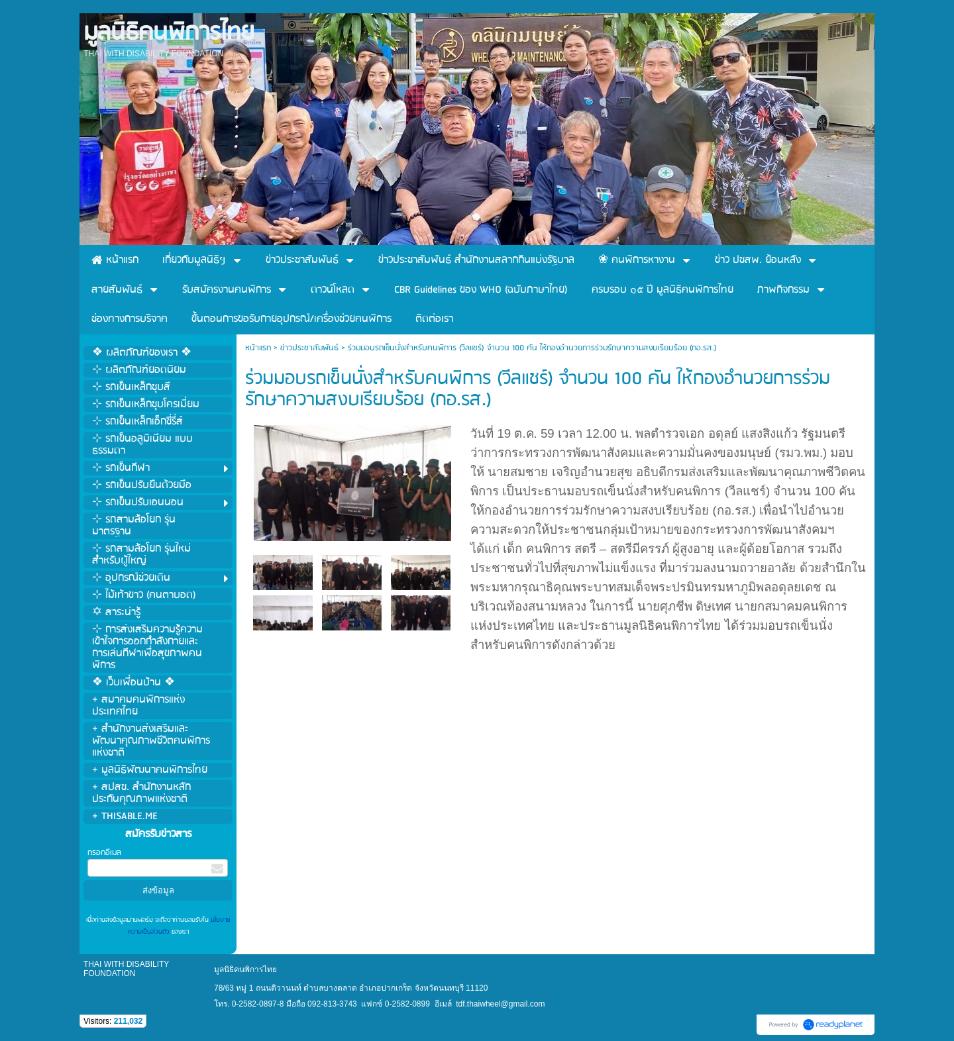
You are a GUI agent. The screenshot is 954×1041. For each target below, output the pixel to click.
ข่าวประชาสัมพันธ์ (309, 348)
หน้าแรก (258, 348)
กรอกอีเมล (104, 853)
